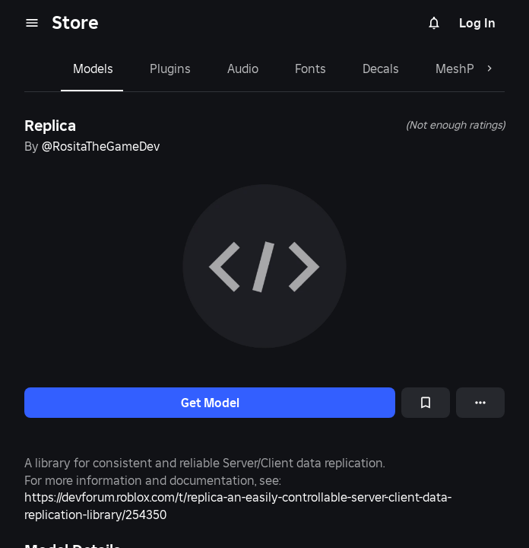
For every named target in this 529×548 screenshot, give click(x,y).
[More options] (480, 402)
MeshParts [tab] (466, 68)
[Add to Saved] (425, 402)
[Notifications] (434, 23)
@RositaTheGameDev (101, 146)
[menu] (32, 23)
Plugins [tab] (170, 68)
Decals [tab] (381, 68)
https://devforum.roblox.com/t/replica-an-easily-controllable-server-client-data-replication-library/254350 (237, 505)
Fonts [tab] (310, 68)
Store (75, 22)
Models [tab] (93, 68)
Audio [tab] (242, 68)
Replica (50, 125)
